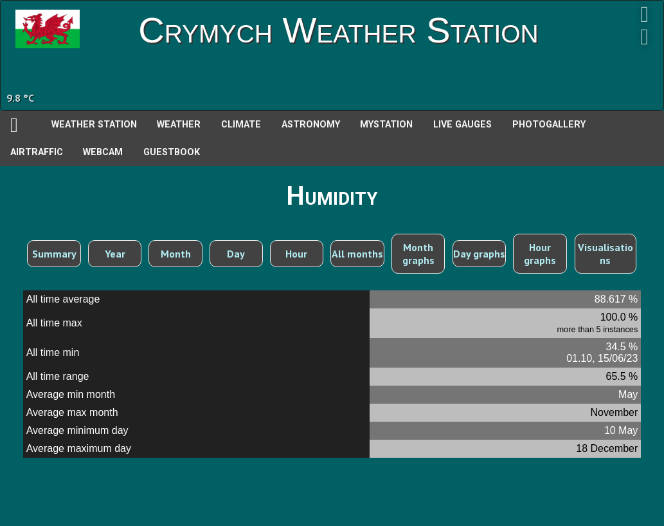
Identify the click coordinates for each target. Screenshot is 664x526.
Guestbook (171, 152)
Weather (179, 124)
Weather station (94, 124)
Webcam (103, 152)
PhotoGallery (549, 124)
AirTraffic (36, 152)
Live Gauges (462, 124)
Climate (241, 124)
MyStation (386, 124)
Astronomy (311, 124)
